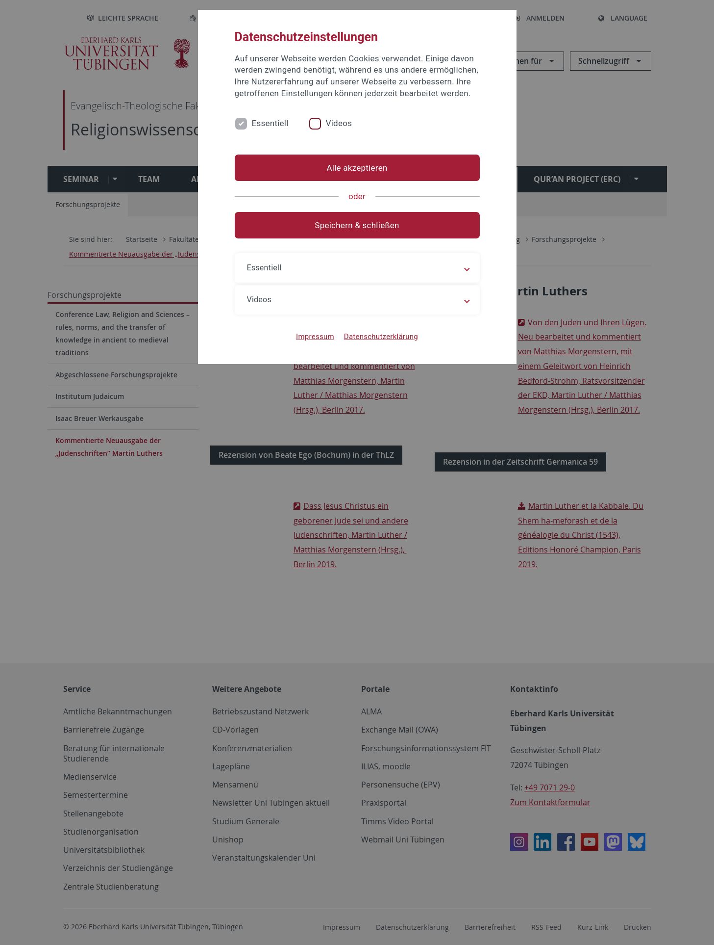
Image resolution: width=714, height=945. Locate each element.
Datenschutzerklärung (381, 336)
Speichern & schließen (357, 225)
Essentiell (270, 123)
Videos (339, 123)
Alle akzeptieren (356, 168)
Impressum (315, 336)
